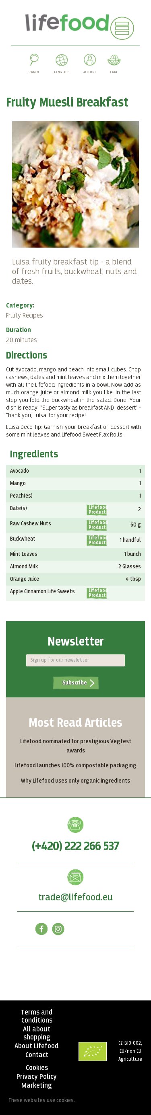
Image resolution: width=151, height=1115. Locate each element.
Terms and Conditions (37, 1016)
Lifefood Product (98, 510)
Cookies (37, 1068)
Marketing (36, 1085)
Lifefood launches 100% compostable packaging (75, 765)
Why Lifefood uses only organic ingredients (75, 781)
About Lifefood (36, 1046)
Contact (36, 1055)
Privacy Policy (37, 1076)
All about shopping (36, 1033)
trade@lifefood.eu (75, 898)
